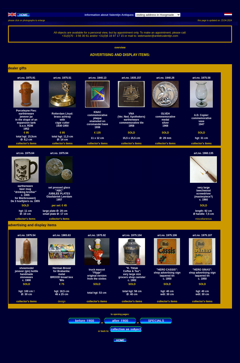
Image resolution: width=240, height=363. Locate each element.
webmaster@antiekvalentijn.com (158, 35)
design (61, 301)
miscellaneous (203, 218)
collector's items (26, 143)
